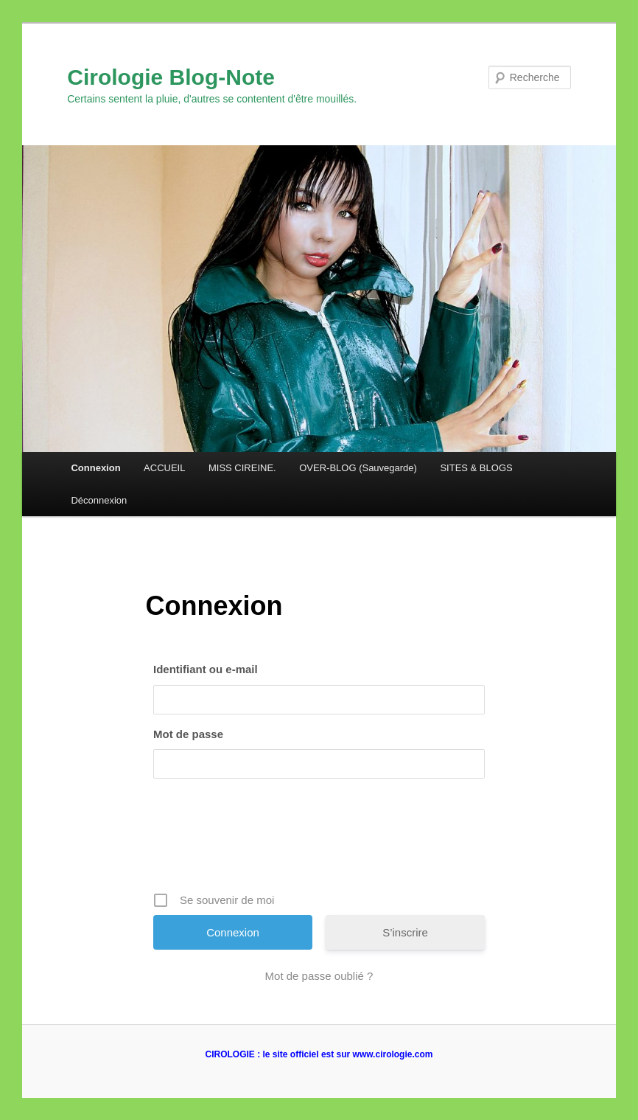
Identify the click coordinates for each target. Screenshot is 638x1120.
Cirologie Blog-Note (171, 77)
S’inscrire (405, 932)
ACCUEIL (164, 467)
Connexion (95, 467)
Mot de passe (188, 734)
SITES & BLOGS (476, 467)
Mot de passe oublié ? (319, 976)
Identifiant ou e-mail (205, 669)
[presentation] (320, 840)
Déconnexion (99, 500)
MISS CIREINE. (242, 467)
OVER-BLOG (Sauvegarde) (358, 467)
